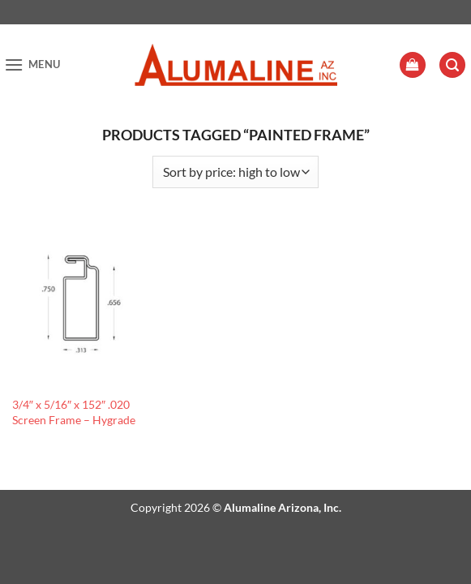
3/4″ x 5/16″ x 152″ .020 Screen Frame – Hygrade (73, 412)
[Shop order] (235, 172)
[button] (32, 64)
